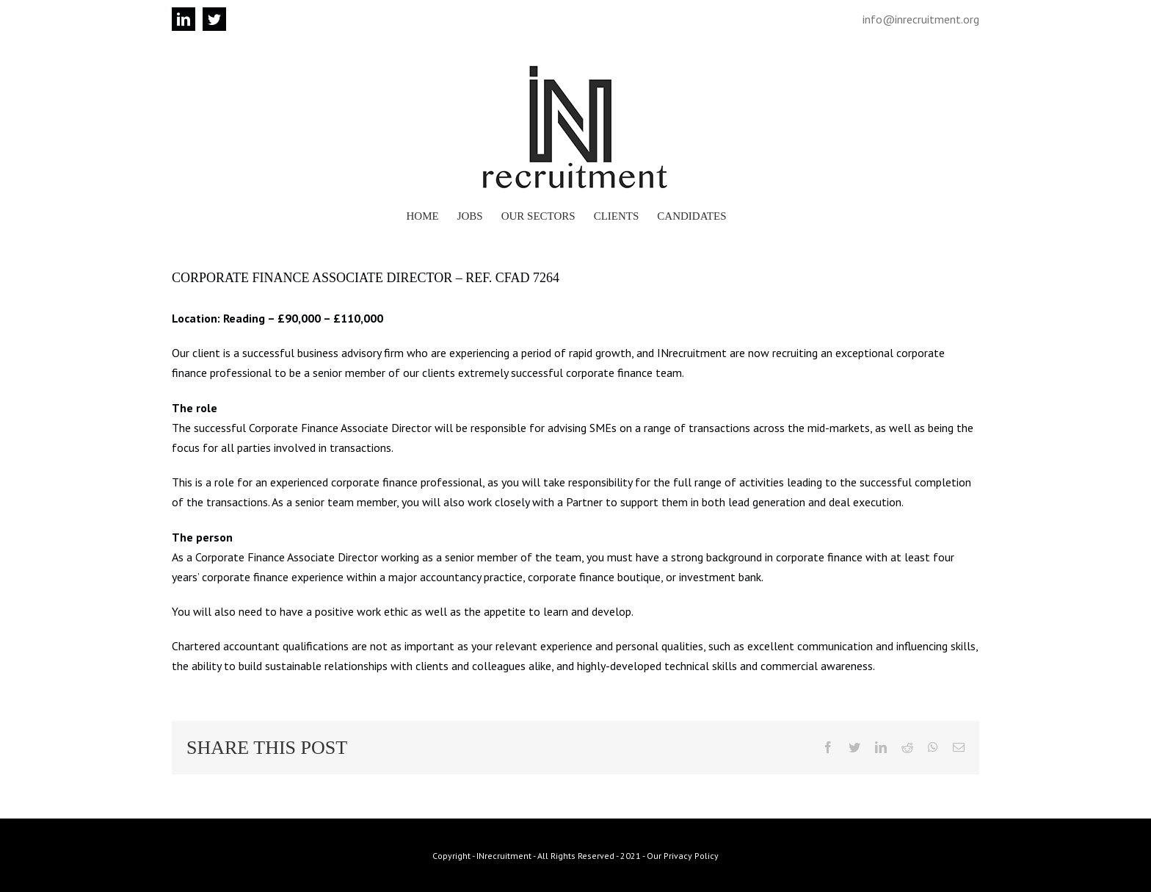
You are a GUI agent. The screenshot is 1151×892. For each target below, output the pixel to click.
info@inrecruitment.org (921, 19)
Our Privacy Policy (683, 855)
